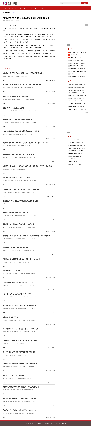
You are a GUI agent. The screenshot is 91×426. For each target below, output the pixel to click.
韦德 (11, 62)
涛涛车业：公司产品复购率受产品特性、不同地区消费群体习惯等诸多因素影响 (78, 98)
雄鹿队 (32, 62)
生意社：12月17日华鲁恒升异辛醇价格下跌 (78, 106)
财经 (35, 8)
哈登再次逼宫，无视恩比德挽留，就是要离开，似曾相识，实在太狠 (78, 60)
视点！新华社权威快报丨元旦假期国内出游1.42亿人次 (78, 92)
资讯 (8, 8)
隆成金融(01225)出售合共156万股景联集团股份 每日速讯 (78, 84)
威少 (21, 62)
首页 (5, 8)
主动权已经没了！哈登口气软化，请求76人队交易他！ (78, 74)
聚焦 (16, 8)
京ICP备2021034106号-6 (49, 423)
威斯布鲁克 (27, 62)
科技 (31, 8)
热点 (12, 8)
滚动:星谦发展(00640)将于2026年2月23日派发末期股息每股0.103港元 (78, 95)
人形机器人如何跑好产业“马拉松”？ (77, 159)
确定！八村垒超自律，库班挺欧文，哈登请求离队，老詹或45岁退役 (78, 63)
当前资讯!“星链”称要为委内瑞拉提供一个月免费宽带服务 (78, 90)
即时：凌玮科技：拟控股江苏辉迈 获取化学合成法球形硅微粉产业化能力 (78, 101)
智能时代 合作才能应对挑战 (75, 164)
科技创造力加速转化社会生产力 (76, 153)
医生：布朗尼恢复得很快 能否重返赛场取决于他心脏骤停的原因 (78, 52)
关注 (39, 8)
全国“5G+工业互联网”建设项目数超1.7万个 (78, 148)
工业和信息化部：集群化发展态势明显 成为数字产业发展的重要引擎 (78, 145)
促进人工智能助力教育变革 (75, 156)
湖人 (23, 62)
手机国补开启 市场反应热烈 (75, 161)
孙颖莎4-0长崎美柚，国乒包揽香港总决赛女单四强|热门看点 (78, 109)
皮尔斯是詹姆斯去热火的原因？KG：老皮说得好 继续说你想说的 (78, 55)
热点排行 (7, 68)
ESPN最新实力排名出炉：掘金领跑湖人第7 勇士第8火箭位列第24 (78, 57)
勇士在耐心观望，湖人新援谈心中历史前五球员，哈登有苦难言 (78, 76)
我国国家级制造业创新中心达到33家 (77, 140)
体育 (20, 8)
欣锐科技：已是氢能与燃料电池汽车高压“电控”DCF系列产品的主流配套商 (78, 103)
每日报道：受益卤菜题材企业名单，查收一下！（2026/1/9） (78, 87)
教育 (27, 8)
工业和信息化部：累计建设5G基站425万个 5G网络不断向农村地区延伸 (78, 150)
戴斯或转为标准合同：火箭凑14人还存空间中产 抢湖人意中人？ (78, 66)
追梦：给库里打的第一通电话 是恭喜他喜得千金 (78, 71)
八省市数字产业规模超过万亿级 (76, 142)
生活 (42, 8)
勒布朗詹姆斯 (16, 62)
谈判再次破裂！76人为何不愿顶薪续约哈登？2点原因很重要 (78, 68)
